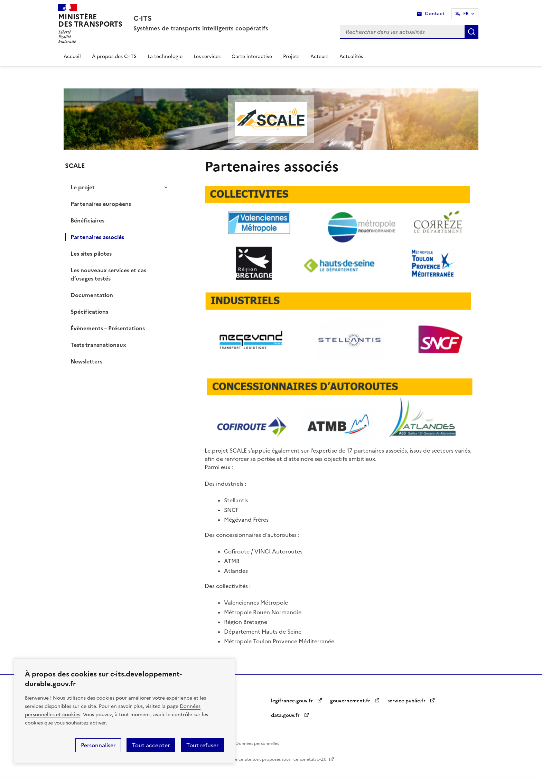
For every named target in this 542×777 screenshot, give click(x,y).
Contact (435, 13)
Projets (291, 56)
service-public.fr (410, 700)
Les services (207, 56)
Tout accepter (151, 745)
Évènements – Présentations (108, 328)
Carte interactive (252, 56)
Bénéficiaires (87, 220)
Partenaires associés (97, 237)
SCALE (75, 165)
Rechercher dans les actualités (471, 32)
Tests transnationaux (98, 345)
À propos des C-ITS (114, 56)
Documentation (92, 295)
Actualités (351, 56)
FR (466, 13)
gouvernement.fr (354, 700)
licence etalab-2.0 (312, 759)
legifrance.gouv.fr (296, 700)
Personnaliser (98, 745)
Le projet (83, 187)
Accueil (72, 56)
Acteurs (319, 56)
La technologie (165, 56)
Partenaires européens (101, 204)
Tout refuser (202, 745)
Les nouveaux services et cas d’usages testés (108, 274)
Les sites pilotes (91, 253)
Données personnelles (257, 743)
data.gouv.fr (290, 715)
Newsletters (86, 361)
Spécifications (89, 311)
